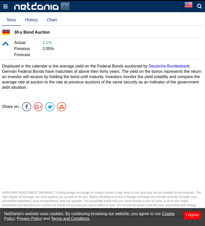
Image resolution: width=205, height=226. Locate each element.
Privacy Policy (29, 218)
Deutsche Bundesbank (169, 66)
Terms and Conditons (70, 218)
